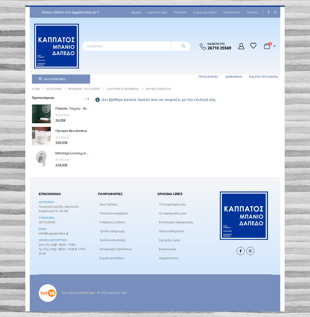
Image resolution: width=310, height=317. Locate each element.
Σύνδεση (252, 12)
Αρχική (136, 12)
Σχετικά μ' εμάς (169, 240)
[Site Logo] (56, 46)
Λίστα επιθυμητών (171, 231)
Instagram (250, 251)
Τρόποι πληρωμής (112, 231)
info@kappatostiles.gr (54, 233)
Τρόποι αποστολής (112, 240)
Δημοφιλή (233, 76)
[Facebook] (269, 12)
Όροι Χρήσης (108, 204)
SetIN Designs (86, 292)
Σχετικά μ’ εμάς (157, 12)
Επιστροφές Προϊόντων (116, 249)
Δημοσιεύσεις (168, 258)
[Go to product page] (41, 113)
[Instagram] (275, 12)
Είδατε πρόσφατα (263, 76)
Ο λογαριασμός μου (172, 204)
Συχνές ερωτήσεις (205, 12)
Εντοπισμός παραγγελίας (176, 222)
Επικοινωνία (232, 12)
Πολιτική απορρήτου (114, 213)
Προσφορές (208, 76)
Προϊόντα (180, 12)
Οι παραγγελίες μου (172, 213)
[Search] (183, 46)
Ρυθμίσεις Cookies (112, 222)
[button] (88, 98)
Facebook (241, 251)
